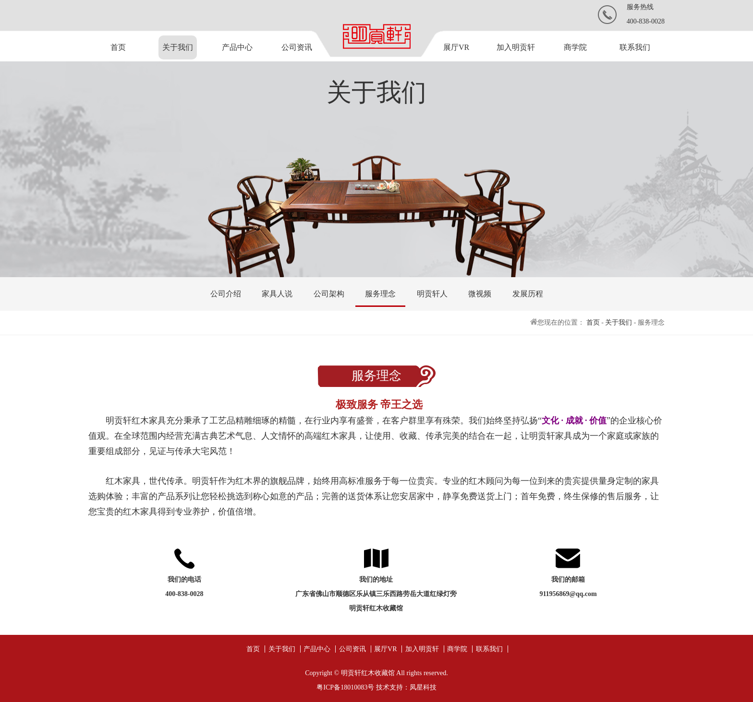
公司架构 (329, 294)
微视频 (479, 294)
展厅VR (456, 47)
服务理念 (380, 294)
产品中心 (237, 47)
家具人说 (277, 294)
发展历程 (527, 294)
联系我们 (634, 47)
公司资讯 (296, 47)
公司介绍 (225, 294)
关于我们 (177, 47)
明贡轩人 (432, 294)
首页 (118, 47)
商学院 (575, 47)
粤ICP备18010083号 (345, 687)
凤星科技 (423, 687)
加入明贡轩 (516, 47)
